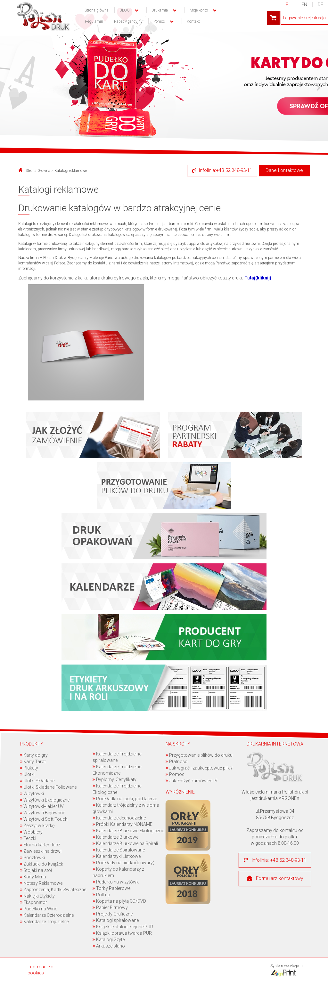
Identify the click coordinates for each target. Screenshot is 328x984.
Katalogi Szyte (109, 939)
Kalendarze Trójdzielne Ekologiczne (117, 789)
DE (320, 4)
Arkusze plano (109, 945)
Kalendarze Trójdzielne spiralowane (117, 757)
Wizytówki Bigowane (42, 812)
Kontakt (193, 21)
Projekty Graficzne (113, 913)
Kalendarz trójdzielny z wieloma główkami (126, 808)
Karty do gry (34, 755)
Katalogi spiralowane (116, 920)
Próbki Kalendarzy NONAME (123, 824)
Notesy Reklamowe (41, 883)
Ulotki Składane (37, 780)
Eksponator (33, 902)
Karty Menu (33, 876)
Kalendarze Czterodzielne (47, 915)
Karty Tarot (33, 761)
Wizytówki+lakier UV (42, 806)
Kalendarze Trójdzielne (44, 921)
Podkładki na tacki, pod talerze (125, 798)
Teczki (28, 838)
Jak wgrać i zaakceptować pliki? (199, 767)
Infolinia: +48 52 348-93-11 (275, 860)
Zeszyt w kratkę (37, 825)
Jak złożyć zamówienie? (191, 780)
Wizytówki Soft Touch (44, 819)
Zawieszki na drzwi (41, 851)
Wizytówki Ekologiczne (45, 800)
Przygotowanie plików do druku (199, 755)
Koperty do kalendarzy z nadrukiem (118, 872)
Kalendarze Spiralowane (119, 849)
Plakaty (29, 767)
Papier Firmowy (110, 907)
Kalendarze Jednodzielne (119, 817)
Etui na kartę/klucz (40, 844)
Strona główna (97, 10)
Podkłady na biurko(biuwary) (124, 862)
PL (288, 4)
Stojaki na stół (36, 870)
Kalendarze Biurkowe (116, 837)
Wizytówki (32, 793)
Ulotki (27, 774)
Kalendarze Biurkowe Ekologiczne (128, 830)
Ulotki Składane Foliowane (48, 787)
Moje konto (199, 10)
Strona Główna (34, 170)
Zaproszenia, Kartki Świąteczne (53, 889)
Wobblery (31, 832)
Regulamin (94, 21)
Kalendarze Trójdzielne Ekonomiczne (117, 770)
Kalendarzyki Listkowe (117, 856)
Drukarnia (160, 10)
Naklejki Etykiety (37, 896)
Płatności (177, 761)
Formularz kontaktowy (275, 879)
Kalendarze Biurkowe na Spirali (125, 843)
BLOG (124, 10)
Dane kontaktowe (284, 170)
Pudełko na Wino (39, 908)
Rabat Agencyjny (128, 21)
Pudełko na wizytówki (116, 881)
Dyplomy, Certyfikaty (115, 779)
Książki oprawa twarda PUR (122, 933)
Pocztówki (32, 857)
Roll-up (102, 894)
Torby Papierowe (112, 888)
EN (304, 4)
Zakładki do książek (41, 864)
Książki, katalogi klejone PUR (123, 926)
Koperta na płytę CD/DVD (119, 901)
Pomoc (175, 774)
